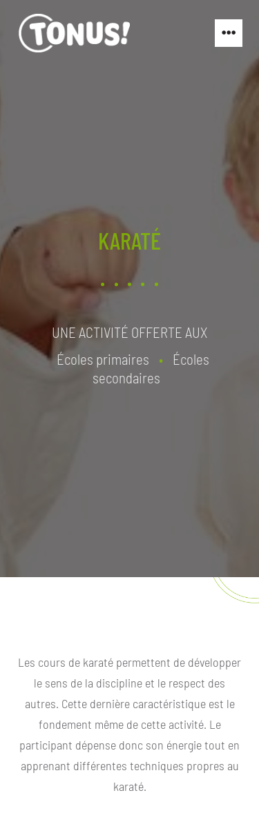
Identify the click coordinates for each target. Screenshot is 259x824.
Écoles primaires (103, 358)
